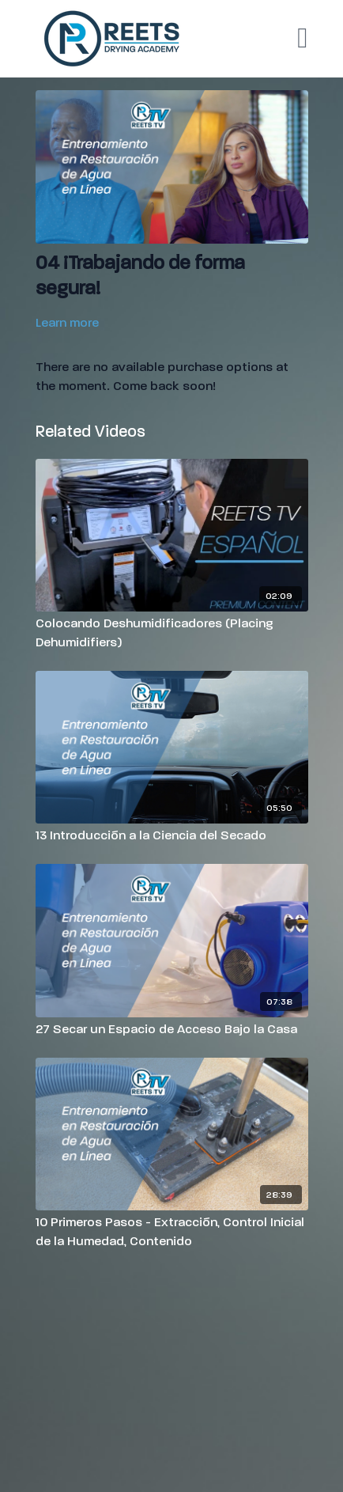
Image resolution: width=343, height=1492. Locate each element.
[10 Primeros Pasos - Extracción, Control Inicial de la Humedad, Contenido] (172, 1232)
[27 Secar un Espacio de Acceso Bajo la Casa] (172, 1029)
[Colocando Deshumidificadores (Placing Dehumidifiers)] (172, 633)
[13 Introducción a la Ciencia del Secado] (172, 835)
